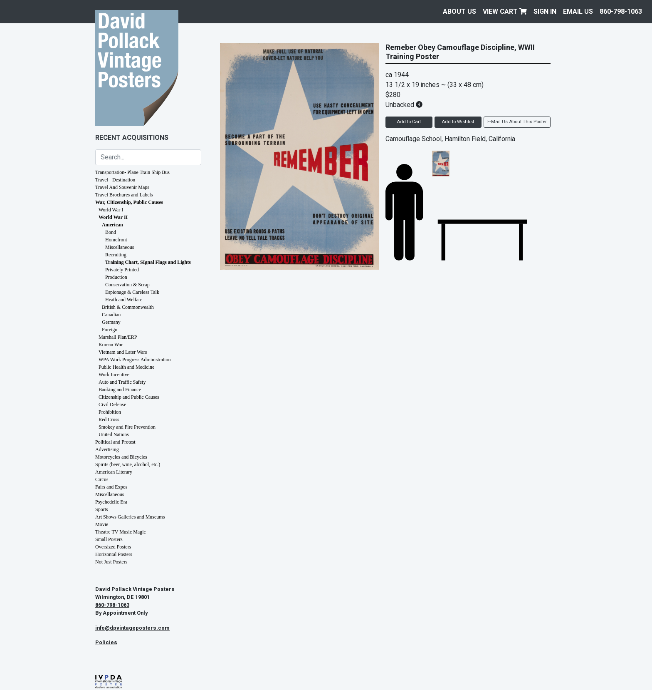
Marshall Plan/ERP (118, 337)
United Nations (114, 434)
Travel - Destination (115, 180)
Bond (110, 232)
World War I (111, 210)
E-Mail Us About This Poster (517, 121)
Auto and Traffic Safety (122, 382)
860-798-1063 (621, 12)
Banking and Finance (120, 389)
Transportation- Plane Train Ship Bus (132, 172)
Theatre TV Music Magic (120, 532)
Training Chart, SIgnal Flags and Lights (148, 262)
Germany (111, 322)
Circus (101, 479)
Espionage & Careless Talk (132, 292)
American (112, 225)
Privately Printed (122, 270)
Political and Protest (115, 442)
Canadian (111, 315)
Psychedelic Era (111, 502)
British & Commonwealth (128, 307)
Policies (106, 642)
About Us (459, 12)
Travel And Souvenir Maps (122, 187)
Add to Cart (409, 121)
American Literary (113, 472)
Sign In (544, 12)
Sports (101, 509)
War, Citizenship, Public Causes (129, 202)
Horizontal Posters (113, 554)
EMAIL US (578, 12)
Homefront (116, 240)
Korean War (111, 344)
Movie (101, 524)
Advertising (107, 449)
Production (116, 277)
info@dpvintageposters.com (132, 628)
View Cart (505, 12)
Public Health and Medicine (126, 367)
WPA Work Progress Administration (134, 359)
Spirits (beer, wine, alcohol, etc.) (127, 464)
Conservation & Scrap (127, 285)
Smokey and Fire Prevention (127, 427)
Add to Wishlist (458, 121)
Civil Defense (112, 404)
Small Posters (109, 539)
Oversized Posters (113, 547)
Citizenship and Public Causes (129, 397)
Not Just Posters (111, 562)
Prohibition (110, 412)
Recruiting (115, 255)
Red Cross (109, 419)
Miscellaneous (119, 247)
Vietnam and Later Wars (123, 352)
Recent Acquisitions (131, 138)
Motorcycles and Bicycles (121, 457)
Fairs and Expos (111, 487)
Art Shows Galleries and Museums (130, 517)
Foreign (109, 330)
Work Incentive (114, 374)
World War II (113, 217)
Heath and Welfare (123, 300)
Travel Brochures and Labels (124, 195)
